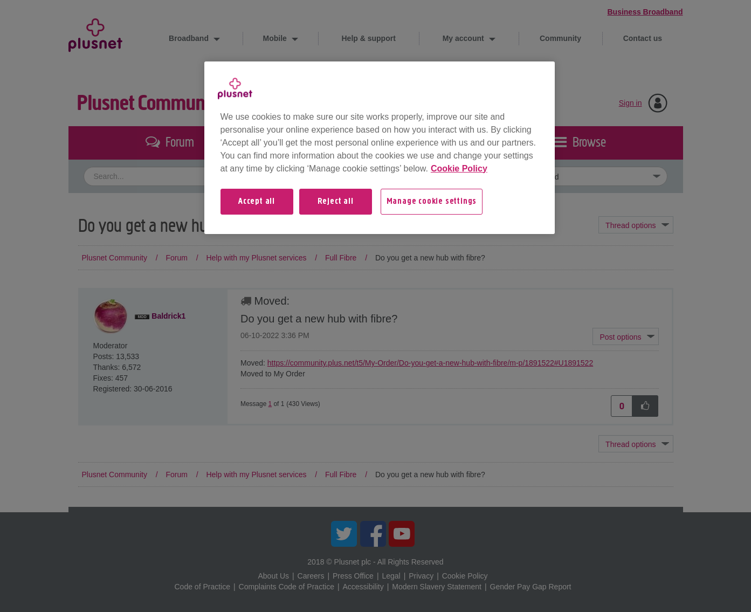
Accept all (256, 201)
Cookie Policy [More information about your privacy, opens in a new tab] (459, 168)
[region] (379, 147)
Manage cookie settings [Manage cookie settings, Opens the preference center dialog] (432, 201)
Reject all (336, 201)
